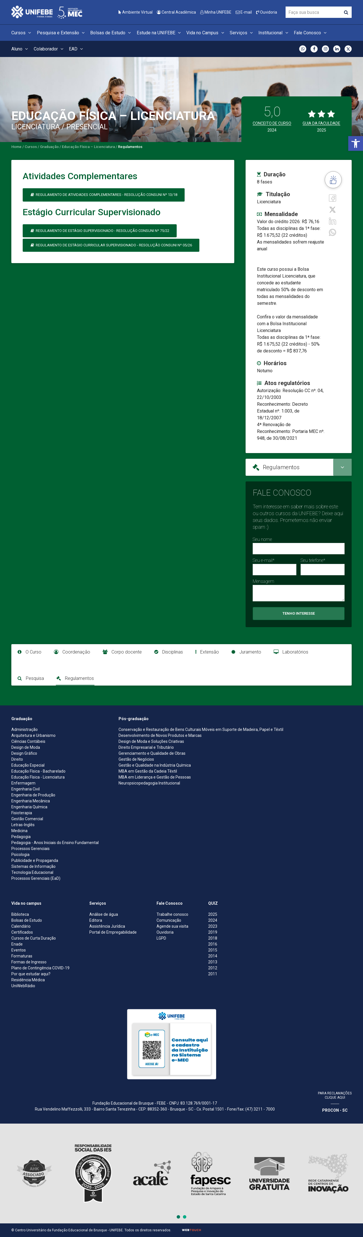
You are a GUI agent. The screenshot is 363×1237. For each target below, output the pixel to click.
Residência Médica (28, 980)
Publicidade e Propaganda (34, 860)
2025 (212, 914)
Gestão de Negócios (136, 759)
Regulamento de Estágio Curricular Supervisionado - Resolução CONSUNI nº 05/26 (111, 245)
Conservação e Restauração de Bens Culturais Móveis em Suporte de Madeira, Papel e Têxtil (201, 729)
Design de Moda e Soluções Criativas (151, 741)
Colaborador (49, 49)
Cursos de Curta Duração (33, 938)
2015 (212, 950)
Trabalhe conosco (172, 914)
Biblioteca (20, 914)
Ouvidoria (266, 12)
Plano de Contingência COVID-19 (40, 968)
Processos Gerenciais (30, 848)
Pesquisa (31, 678)
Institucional (274, 32)
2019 (212, 932)
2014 (212, 956)
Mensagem (263, 581)
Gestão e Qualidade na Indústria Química (155, 765)
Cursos (22, 32)
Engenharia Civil (25, 789)
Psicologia (20, 854)
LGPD (161, 938)
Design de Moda (25, 747)
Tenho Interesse (298, 613)
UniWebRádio (23, 986)
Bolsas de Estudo (111, 32)
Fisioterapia (21, 813)
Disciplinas (168, 652)
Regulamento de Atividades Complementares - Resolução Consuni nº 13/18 (103, 195)
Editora (95, 920)
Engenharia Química (29, 807)
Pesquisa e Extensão (61, 32)
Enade (17, 944)
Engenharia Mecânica (30, 801)
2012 (212, 968)
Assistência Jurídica (107, 926)
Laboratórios (291, 652)
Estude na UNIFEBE (159, 32)
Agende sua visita (172, 926)
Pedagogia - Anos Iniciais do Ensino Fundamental (55, 842)
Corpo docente (122, 652)
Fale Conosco (311, 32)
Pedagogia (21, 836)
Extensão (207, 652)
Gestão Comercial (27, 819)
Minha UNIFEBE (215, 12)
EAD (77, 49)
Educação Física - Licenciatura (38, 777)
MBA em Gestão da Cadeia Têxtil (148, 771)
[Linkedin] (332, 220)
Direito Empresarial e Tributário (146, 747)
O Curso (29, 652)
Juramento (246, 652)
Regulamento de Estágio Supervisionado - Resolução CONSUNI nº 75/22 (99, 231)
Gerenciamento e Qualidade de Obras (152, 753)
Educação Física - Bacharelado (38, 771)
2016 (212, 944)
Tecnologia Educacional (32, 872)
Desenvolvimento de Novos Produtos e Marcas (160, 735)
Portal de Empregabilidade (113, 932)
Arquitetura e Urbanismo (33, 735)
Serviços (242, 32)
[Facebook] (332, 197)
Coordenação (72, 652)
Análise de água (103, 914)
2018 (212, 938)
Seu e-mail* (264, 560)
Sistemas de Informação (33, 866)
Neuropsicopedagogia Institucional (149, 783)
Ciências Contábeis (28, 741)
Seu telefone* (313, 560)
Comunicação (169, 920)
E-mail (244, 12)
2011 (212, 974)
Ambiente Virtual (136, 12)
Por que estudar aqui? (30, 974)
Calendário (21, 926)
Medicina (19, 830)
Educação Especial (28, 765)
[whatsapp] (332, 232)
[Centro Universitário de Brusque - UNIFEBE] (46, 11)
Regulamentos (75, 678)
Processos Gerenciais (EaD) (35, 878)
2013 (212, 962)
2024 (212, 920)
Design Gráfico (24, 753)
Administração (24, 729)
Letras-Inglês (23, 824)
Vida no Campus (205, 32)
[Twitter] (332, 209)
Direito (17, 759)
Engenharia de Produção (33, 795)
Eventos (18, 950)
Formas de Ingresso (29, 962)
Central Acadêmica (176, 12)
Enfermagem (23, 783)
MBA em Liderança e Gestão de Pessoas (155, 777)
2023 (212, 926)
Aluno (20, 49)
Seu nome (262, 539)
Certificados (22, 932)
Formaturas (21, 956)
